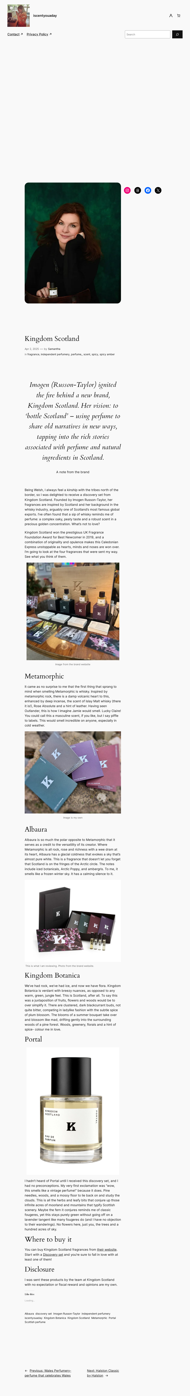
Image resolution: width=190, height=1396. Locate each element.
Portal (112, 1317)
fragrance (33, 354)
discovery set (43, 1313)
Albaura (29, 1313)
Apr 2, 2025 (32, 348)
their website (107, 1249)
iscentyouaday (45, 16)
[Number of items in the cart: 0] (179, 16)
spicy (95, 354)
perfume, (76, 354)
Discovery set (53, 1254)
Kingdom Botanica (55, 1317)
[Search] (177, 34)
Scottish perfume (35, 1322)
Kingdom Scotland (79, 1317)
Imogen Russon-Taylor (66, 1313)
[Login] (171, 16)
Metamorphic (99, 1317)
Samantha (54, 348)
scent (86, 354)
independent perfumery (55, 354)
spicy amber (107, 354)
